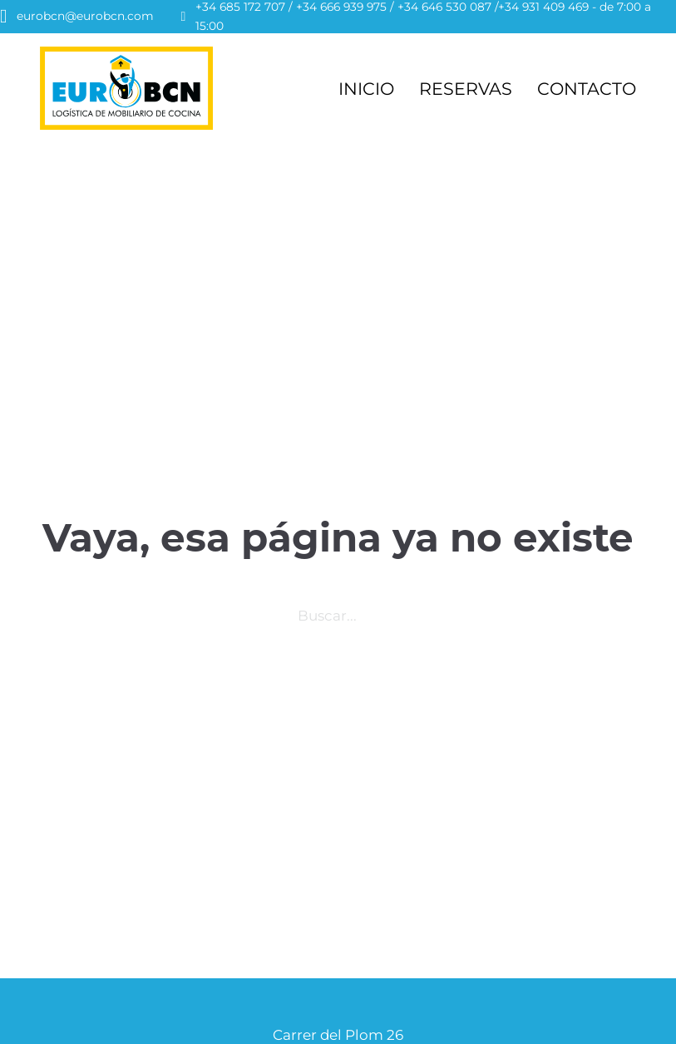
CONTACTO (586, 88)
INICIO (366, 88)
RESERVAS (465, 88)
